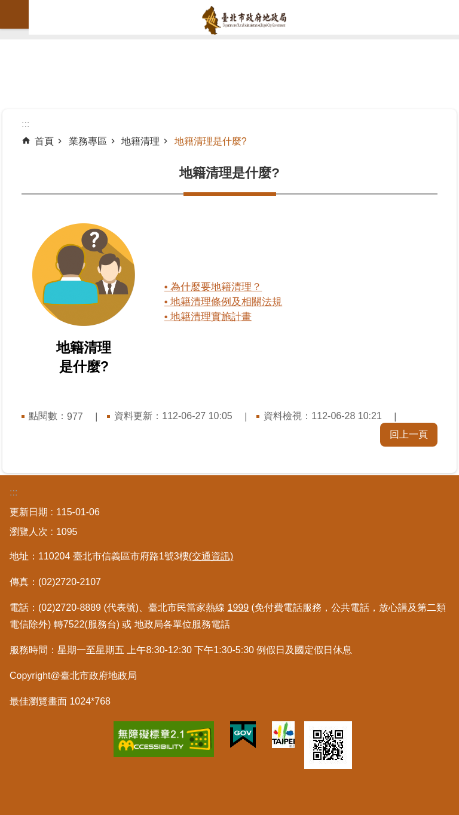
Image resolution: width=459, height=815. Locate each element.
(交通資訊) (211, 556)
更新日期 (29, 512)
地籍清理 (140, 141)
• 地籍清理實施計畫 (212, 316)
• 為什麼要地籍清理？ (217, 287)
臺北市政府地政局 (244, 20)
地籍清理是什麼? (211, 141)
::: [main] (25, 124)
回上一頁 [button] (409, 434)
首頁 (44, 141)
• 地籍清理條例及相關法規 (227, 301)
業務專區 (88, 141)
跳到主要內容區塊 (6, 6)
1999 (238, 607)
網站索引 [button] (14, 14)
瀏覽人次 (29, 532)
